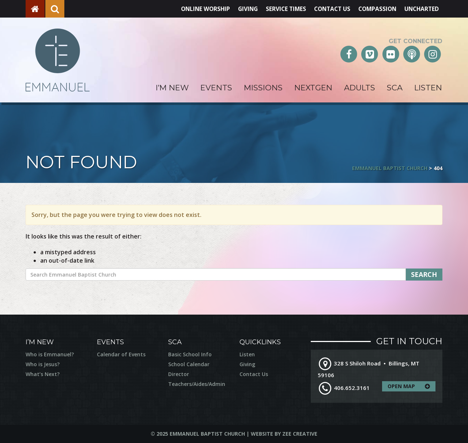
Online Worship (196, 9)
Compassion (375, 9)
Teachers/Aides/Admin (196, 383)
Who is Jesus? (43, 364)
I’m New (172, 87)
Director (178, 374)
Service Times (279, 9)
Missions (263, 87)
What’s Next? (43, 374)
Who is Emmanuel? (50, 354)
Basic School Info (190, 354)
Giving (240, 9)
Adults (359, 87)
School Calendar (189, 364)
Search (424, 274)
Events (216, 87)
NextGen (313, 87)
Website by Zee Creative (284, 433)
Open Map (411, 386)
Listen (428, 87)
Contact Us (327, 9)
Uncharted (421, 9)
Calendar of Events (121, 354)
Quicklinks (260, 342)
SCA (395, 87)
